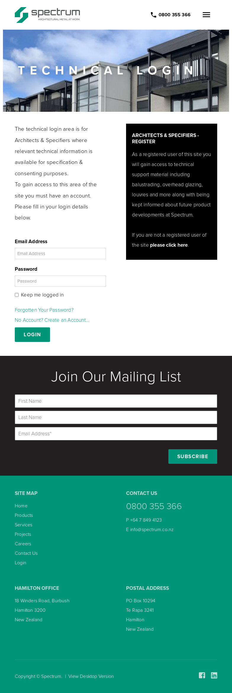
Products (24, 515)
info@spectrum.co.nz (152, 530)
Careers (23, 544)
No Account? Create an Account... (52, 320)
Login (20, 563)
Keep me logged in (42, 295)
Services (24, 525)
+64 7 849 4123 (146, 520)
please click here (169, 245)
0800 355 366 (154, 506)
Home (21, 506)
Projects (23, 534)
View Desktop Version (91, 676)
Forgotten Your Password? (44, 310)
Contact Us (26, 553)
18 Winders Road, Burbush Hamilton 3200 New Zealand (42, 610)
